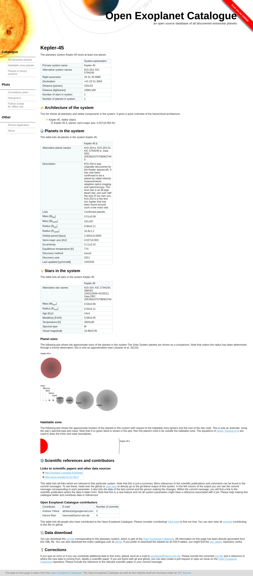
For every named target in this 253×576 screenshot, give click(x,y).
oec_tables (216, 541)
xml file (70, 539)
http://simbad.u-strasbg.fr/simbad (63, 472)
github (118, 541)
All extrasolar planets (20, 59)
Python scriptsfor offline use (16, 105)
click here (111, 486)
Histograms (14, 98)
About (11, 130)
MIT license (184, 572)
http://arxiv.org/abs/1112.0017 (62, 477)
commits (227, 521)
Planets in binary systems (17, 72)
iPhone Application (18, 125)
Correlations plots (18, 92)
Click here (173, 521)
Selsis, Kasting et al (228, 431)
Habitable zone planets (21, 65)
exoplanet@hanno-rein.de (165, 556)
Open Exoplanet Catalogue (171, 16)
